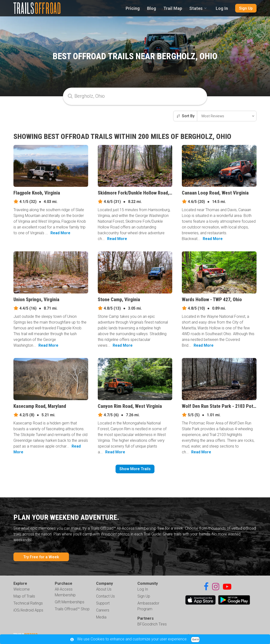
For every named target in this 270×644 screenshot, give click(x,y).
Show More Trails (135, 469)
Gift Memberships (69, 602)
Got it (195, 639)
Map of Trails (24, 596)
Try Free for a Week (41, 557)
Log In (222, 8)
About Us (103, 589)
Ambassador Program (148, 606)
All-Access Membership (65, 592)
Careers (102, 610)
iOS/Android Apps (28, 610)
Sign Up (246, 8)
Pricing (133, 8)
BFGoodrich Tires (152, 624)
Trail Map (172, 8)
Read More (60, 233)
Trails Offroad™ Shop (72, 609)
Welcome (21, 589)
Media (101, 617)
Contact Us (105, 596)
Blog (151, 8)
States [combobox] (195, 8)
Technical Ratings (28, 603)
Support (103, 603)
